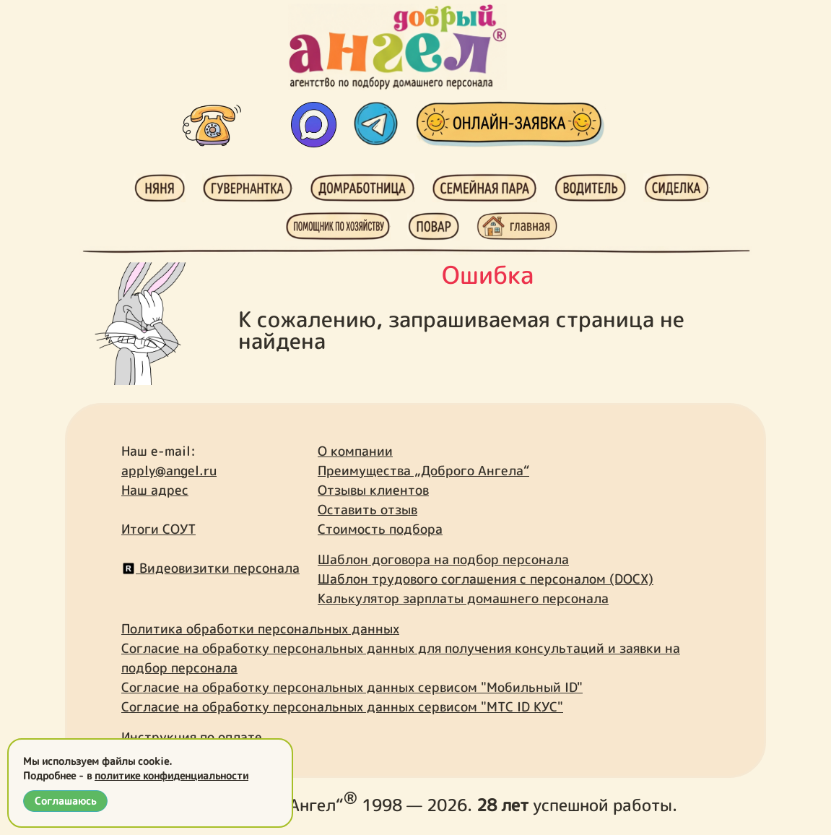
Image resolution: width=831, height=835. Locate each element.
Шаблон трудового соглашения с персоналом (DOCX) (485, 579)
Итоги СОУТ (158, 529)
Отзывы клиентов (373, 490)
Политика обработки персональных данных (260, 629)
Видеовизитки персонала (210, 568)
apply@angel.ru (169, 471)
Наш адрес (154, 490)
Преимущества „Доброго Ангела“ (423, 471)
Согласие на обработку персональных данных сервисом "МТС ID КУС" (342, 707)
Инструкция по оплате (191, 737)
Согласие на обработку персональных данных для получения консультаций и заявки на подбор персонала (400, 658)
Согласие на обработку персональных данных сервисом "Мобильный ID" (352, 687)
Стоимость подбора (380, 529)
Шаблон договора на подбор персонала (443, 559)
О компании (355, 451)
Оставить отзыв (367, 510)
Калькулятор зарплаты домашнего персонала (463, 598)
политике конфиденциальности (171, 775)
